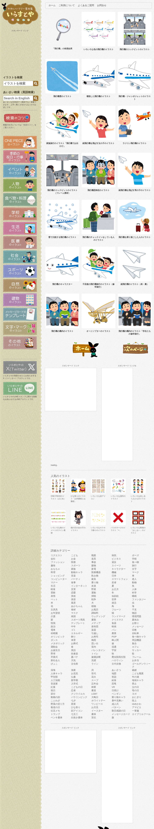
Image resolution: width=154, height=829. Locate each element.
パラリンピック (79, 697)
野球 (53, 653)
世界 (114, 599)
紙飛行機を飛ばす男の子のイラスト (135, 190)
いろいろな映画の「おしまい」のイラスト (138, 530)
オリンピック (58, 636)
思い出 (94, 643)
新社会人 (55, 660)
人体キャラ (56, 673)
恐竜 (114, 683)
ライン (94, 663)
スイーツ (116, 565)
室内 (93, 646)
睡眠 (134, 596)
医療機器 (96, 572)
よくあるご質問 (86, 5)
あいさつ (116, 670)
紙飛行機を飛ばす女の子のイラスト (98, 143)
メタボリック (58, 643)
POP (114, 636)
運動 (93, 592)
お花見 (74, 673)
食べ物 (135, 562)
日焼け (115, 690)
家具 (93, 579)
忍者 (73, 690)
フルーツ (116, 609)
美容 (73, 599)
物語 (134, 613)
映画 (114, 626)
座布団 (94, 626)
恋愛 (73, 592)
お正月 (115, 589)
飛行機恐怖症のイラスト (99, 190)
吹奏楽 (74, 653)
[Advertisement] (20, 52)
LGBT (94, 693)
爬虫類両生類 (119, 657)
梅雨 (93, 640)
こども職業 (138, 673)
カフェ (135, 646)
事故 (93, 562)
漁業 (73, 670)
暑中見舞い (117, 700)
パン (114, 630)
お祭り (135, 623)
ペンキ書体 (56, 717)
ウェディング (98, 616)
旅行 (134, 565)
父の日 (135, 687)
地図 (114, 673)
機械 (114, 572)
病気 (114, 555)
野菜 (93, 589)
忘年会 (94, 683)
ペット (54, 599)
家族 (73, 569)
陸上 (134, 700)
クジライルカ (78, 693)
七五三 (74, 714)
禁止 (134, 683)
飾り (73, 636)
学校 (134, 558)
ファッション (58, 562)
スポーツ (75, 565)
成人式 (115, 704)
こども (74, 555)
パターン (116, 707)
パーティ (75, 579)
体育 (73, 640)
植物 (93, 606)
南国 (73, 616)
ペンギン (116, 693)
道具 (93, 558)
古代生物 (116, 663)
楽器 (93, 630)
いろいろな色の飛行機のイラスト (99, 49)
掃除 (93, 596)
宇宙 (114, 650)
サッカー (136, 650)
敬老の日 (55, 707)
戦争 (93, 599)
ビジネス (116, 558)
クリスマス (117, 619)
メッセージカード (121, 714)
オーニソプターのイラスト (98, 331)
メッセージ (138, 626)
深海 (53, 670)
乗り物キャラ (119, 697)
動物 (134, 582)
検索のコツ (28, 125)
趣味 (53, 565)
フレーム (136, 657)
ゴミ (73, 630)
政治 (53, 626)
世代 (93, 673)
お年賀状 (55, 613)
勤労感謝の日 (119, 710)
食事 (73, 582)
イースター (97, 710)
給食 (114, 680)
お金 (73, 558)
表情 (53, 596)
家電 (93, 569)
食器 (114, 623)
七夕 (73, 700)
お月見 (94, 707)
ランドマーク (119, 616)
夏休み (135, 619)
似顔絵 (115, 596)
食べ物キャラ (139, 636)
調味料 (94, 613)
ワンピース (97, 704)
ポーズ (135, 555)
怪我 (53, 623)
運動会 (54, 646)
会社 (53, 558)
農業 (114, 633)
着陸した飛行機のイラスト (98, 96)
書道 (93, 690)
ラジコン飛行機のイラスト (135, 143)
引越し (94, 633)
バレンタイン (98, 650)
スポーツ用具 (78, 619)
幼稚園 (54, 633)
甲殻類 (54, 676)
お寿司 (94, 636)
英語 (73, 650)
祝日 (53, 690)
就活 (114, 602)
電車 (53, 630)
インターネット (79, 585)
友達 (93, 585)
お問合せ (101, 5)
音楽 (73, 575)
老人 (134, 579)
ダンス (54, 640)
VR (113, 687)
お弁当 (135, 660)
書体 (93, 714)
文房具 (54, 609)
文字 (134, 569)
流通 (114, 646)
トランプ (55, 714)
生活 (53, 585)
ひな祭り (75, 707)
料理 (53, 572)
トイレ (94, 653)
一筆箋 (135, 710)
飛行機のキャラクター (62, 284)
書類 (93, 619)
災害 (73, 589)
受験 (53, 592)
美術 (73, 596)
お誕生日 (55, 650)
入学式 (74, 683)
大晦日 (94, 697)
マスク (74, 613)
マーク (135, 572)
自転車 (135, 633)
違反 (114, 562)
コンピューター (59, 579)
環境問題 (136, 616)
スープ (94, 680)
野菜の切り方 (58, 704)
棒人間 (115, 640)
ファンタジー (139, 599)
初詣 (114, 676)
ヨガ (134, 693)
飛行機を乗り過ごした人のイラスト (135, 237)
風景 (73, 602)
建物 (93, 565)
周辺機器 (136, 640)
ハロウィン (117, 660)
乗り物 (94, 582)
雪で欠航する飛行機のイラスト (62, 237)
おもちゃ (55, 569)
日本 (114, 575)
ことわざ (55, 700)
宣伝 (93, 717)
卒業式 (54, 657)
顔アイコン (77, 710)
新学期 (74, 680)
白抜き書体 (77, 717)
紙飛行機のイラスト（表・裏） (135, 284)
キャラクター (119, 569)
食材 (73, 609)
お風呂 (94, 609)
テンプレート (78, 623)
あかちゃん (77, 606)
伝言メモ (55, 710)
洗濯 (93, 660)
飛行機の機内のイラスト (62, 331)
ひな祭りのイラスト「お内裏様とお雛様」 (78, 498)
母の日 (135, 690)
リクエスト (56, 555)
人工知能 (55, 680)
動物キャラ (77, 572)
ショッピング (58, 575)
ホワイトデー (98, 700)
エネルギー (77, 633)
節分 (53, 693)
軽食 (53, 589)
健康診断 (96, 657)
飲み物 (94, 575)
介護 (53, 616)
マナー (54, 582)
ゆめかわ (136, 704)
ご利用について (67, 5)
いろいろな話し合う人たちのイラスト (138, 498)
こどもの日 (77, 687)
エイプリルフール (141, 714)
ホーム (52, 5)
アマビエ (136, 707)
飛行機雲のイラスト (62, 96)
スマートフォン (120, 579)
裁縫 (134, 670)
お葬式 (74, 643)
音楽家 (54, 683)
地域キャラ (138, 680)
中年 (73, 626)
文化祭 (74, 663)
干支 (134, 609)
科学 (134, 592)
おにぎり (136, 697)
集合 (134, 643)
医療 (73, 562)
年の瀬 (135, 676)
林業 (93, 687)
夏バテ (74, 657)
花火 (93, 676)
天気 (73, 660)
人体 (134, 589)
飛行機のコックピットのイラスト (135, 49)
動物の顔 (55, 697)
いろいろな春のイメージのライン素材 (58, 530)
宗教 (134, 630)
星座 (73, 704)
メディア (96, 623)
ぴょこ (54, 663)
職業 (93, 555)
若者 (114, 582)
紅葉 (53, 687)
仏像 (73, 676)
